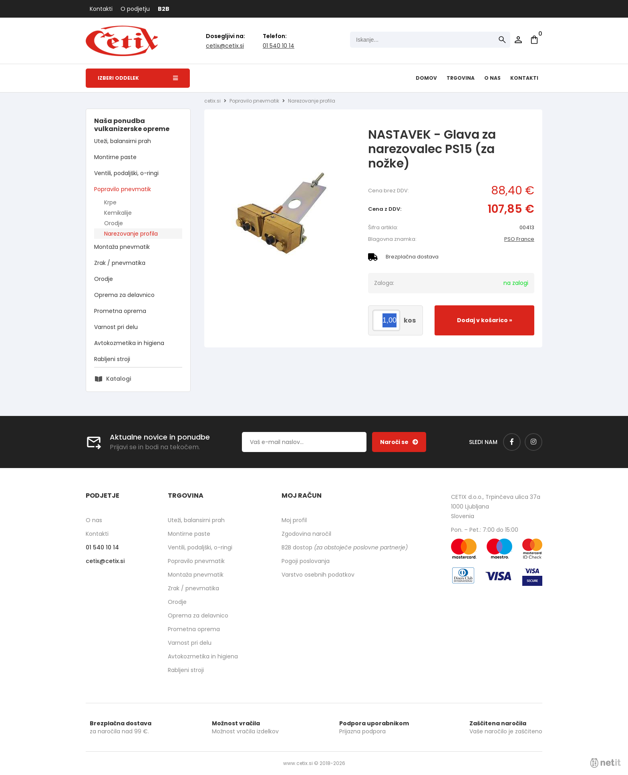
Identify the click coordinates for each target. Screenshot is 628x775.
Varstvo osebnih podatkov (318, 575)
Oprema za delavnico (124, 295)
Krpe (110, 202)
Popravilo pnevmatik (122, 189)
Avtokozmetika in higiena (129, 343)
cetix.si (212, 100)
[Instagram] (533, 442)
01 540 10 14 (278, 46)
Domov (426, 78)
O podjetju (135, 9)
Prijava (518, 40)
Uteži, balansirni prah (122, 141)
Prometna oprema (120, 311)
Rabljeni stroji (112, 359)
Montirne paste (115, 157)
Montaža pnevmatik (122, 247)
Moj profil (294, 520)
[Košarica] (534, 40)
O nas (492, 78)
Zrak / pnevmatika (119, 263)
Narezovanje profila (131, 234)
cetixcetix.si (225, 46)
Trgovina (461, 78)
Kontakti (101, 9)
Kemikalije (118, 213)
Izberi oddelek (138, 78)
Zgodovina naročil (306, 534)
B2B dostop (345, 547)
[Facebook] (512, 442)
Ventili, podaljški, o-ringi (126, 173)
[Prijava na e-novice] (399, 442)
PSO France (519, 239)
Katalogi (118, 379)
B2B (163, 9)
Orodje (113, 223)
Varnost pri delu (116, 327)
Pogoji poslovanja (306, 561)
